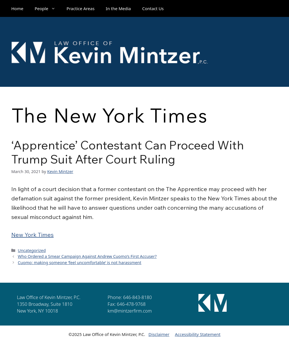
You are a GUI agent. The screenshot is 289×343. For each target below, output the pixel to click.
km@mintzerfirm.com (130, 311)
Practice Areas (81, 8)
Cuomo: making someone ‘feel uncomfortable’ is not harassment (79, 262)
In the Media (118, 8)
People (48, 8)
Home (17, 8)
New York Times (32, 234)
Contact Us (153, 8)
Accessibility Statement (198, 334)
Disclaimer (158, 334)
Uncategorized (32, 250)
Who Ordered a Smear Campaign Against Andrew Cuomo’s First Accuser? (87, 256)
